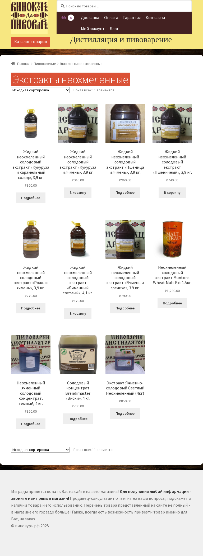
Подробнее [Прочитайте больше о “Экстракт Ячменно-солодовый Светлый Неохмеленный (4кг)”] (125, 413)
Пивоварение (45, 63)
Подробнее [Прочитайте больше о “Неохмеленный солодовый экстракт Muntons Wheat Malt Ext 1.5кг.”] (172, 303)
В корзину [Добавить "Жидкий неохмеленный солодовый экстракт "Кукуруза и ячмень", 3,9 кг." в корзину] (78, 192)
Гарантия (132, 17)
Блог (114, 28)
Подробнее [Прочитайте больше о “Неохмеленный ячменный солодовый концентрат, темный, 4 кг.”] (30, 423)
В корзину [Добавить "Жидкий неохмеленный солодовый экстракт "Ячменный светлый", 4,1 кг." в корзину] (78, 313)
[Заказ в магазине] (40, 90)
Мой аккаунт (93, 28)
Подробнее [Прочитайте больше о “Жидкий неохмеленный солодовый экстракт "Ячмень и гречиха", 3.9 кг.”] (125, 308)
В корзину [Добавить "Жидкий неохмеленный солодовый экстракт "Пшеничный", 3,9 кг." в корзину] (172, 192)
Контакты (155, 17)
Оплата (111, 17)
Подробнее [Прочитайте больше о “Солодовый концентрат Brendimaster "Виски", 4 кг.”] (77, 418)
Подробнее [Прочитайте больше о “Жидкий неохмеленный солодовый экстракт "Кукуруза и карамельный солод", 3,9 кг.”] (30, 197)
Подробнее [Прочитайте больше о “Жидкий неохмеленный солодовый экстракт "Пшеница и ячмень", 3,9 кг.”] (125, 192)
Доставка (90, 17)
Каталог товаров (30, 41)
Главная (23, 63)
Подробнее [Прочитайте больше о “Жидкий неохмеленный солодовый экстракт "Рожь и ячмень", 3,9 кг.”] (30, 308)
